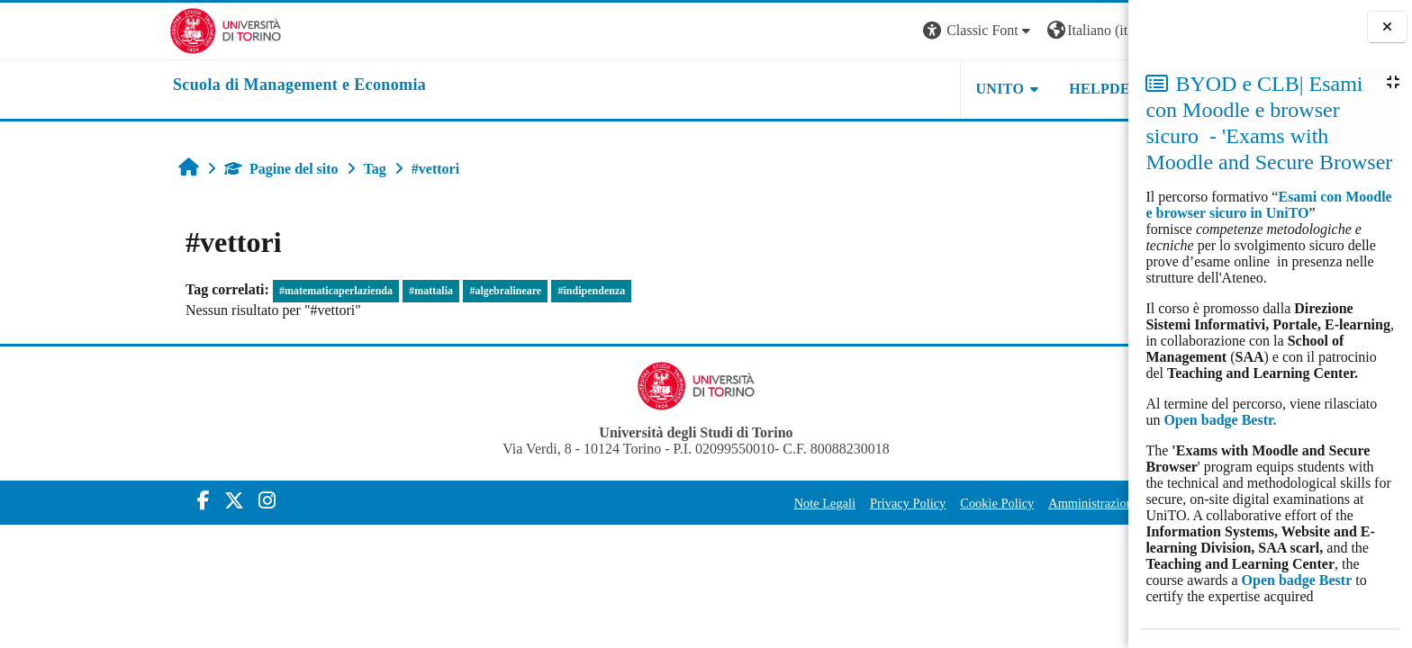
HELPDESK (977, 88)
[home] (167, 85)
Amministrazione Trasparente (994, 503)
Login (1059, 30)
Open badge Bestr (1297, 580)
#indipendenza (459, 290)
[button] (847, 31)
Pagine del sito (150, 168)
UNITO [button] (868, 88)
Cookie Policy (865, 503)
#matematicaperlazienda (204, 290)
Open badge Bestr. (1219, 420)
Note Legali (692, 503)
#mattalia (299, 290)
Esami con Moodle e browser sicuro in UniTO (1268, 204)
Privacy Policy (776, 503)
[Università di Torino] (94, 29)
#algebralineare (374, 290)
